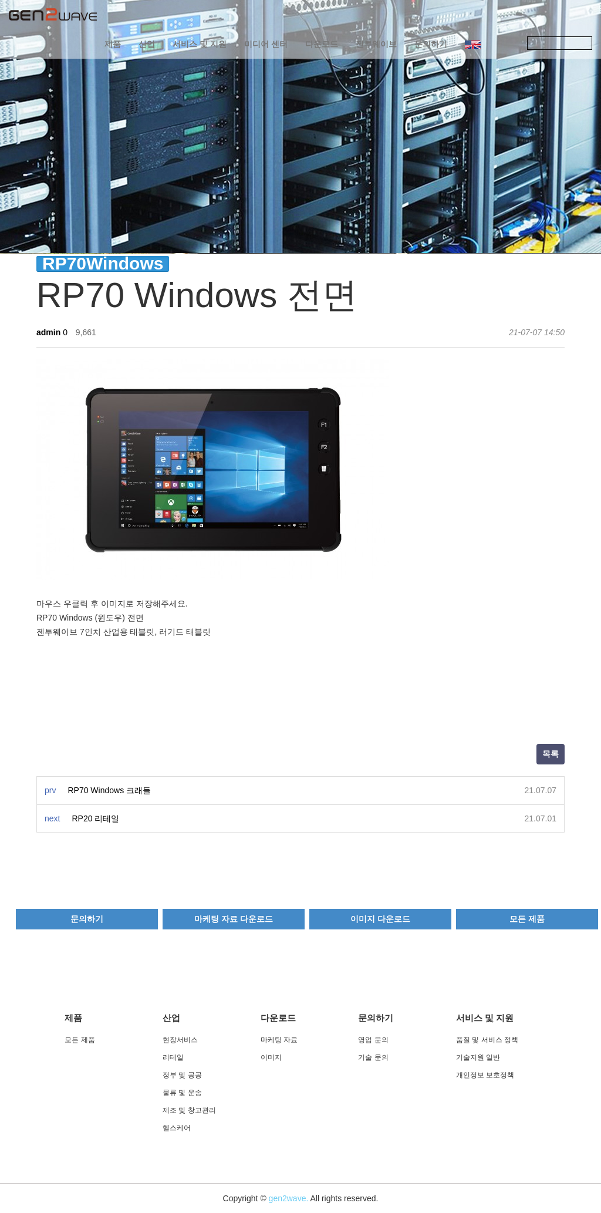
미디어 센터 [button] (266, 44)
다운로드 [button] (321, 44)
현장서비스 (180, 1040)
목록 (550, 754)
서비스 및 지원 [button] (200, 44)
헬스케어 (177, 1128)
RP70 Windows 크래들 (109, 790)
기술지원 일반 (478, 1057)
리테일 (173, 1057)
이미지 (271, 1057)
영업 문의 (373, 1040)
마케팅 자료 (279, 1040)
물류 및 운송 (182, 1093)
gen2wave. (289, 1198)
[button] (472, 44)
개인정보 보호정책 (485, 1075)
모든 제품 (527, 919)
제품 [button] (112, 44)
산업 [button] (147, 44)
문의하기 (86, 919)
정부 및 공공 (182, 1075)
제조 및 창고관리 (189, 1110)
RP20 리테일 (95, 818)
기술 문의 (373, 1057)
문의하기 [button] (430, 44)
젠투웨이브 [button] (376, 44)
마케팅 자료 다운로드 (233, 919)
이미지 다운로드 (380, 919)
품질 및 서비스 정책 (487, 1040)
